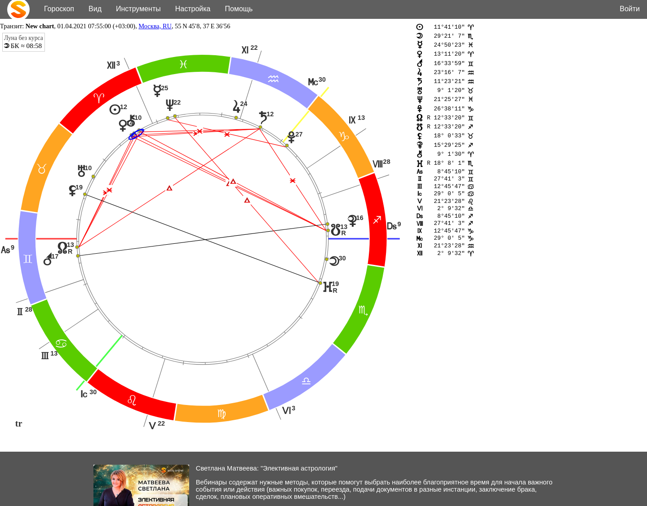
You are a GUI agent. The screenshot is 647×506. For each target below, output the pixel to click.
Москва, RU (155, 26)
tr (18, 424)
